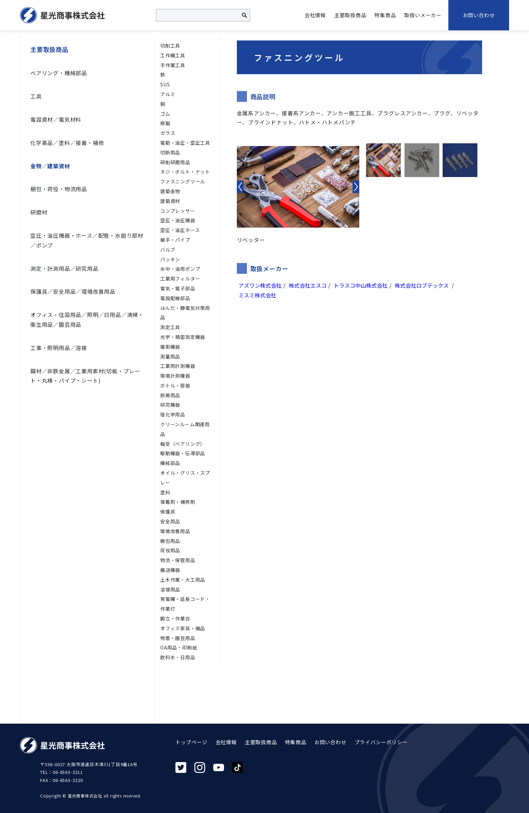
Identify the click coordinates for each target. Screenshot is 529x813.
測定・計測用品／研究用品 (64, 268)
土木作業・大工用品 (182, 579)
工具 (36, 96)
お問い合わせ (479, 15)
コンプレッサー (177, 210)
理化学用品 (172, 414)
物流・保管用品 (177, 560)
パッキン (170, 259)
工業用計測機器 (177, 365)
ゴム (165, 113)
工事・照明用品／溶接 (58, 348)
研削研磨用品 (175, 162)
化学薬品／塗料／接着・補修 (67, 143)
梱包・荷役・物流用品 (58, 189)
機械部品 (170, 463)
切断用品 (170, 152)
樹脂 (165, 123)
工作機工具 (172, 55)
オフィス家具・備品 (182, 628)
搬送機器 (170, 570)
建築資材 (170, 201)
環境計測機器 (175, 375)
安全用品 (170, 521)
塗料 (165, 492)
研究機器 (170, 404)
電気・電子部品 (177, 288)
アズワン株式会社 (260, 285)
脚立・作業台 (175, 618)
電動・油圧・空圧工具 (185, 142)
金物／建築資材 (50, 166)
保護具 (167, 511)
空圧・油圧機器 (177, 220)
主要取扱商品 (350, 15)
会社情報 (315, 15)
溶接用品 (170, 589)
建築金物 (170, 191)
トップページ (191, 742)
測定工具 (170, 327)
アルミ (167, 94)
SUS (165, 84)
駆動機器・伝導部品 (182, 453)
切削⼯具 (170, 45)
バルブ (167, 249)
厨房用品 (170, 395)
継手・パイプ (175, 239)
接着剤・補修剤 (177, 501)
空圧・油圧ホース (180, 230)
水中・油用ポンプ (180, 268)
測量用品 (170, 356)
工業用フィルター (180, 278)
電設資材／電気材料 (55, 119)
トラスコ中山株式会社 (361, 285)
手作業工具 (172, 65)
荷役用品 (170, 550)
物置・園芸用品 (177, 638)
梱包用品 (170, 541)
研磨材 (38, 212)
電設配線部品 (175, 298)
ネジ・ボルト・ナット (185, 171)
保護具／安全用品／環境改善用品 (72, 291)
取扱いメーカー (423, 15)
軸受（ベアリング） (182, 443)
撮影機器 (170, 346)
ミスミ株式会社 (257, 295)
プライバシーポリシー (381, 742)
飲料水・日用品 (177, 657)
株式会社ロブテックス (422, 285)
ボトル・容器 (175, 385)
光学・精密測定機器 (182, 336)
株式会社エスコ (308, 285)
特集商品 (385, 15)
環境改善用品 (175, 531)
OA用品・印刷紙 (178, 647)
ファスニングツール (182, 181)
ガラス (167, 132)
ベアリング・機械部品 (58, 73)
